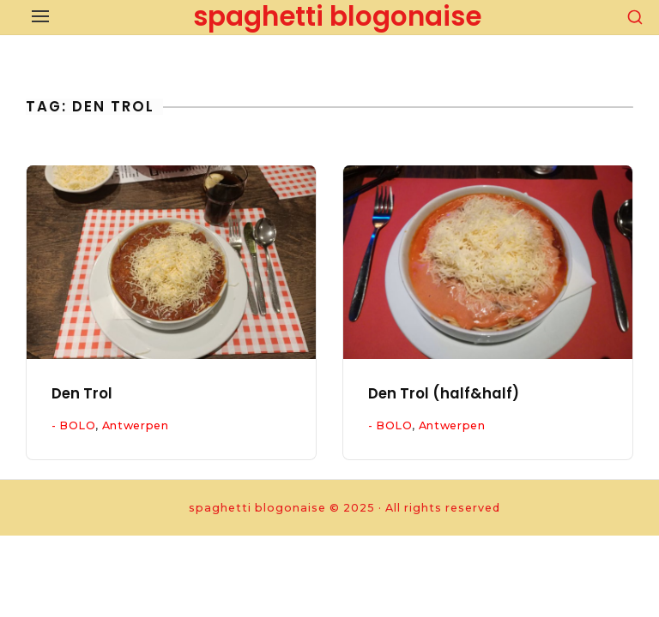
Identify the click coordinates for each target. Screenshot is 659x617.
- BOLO (73, 425)
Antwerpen (135, 425)
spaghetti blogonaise (337, 16)
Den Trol (81, 394)
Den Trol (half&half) (443, 394)
